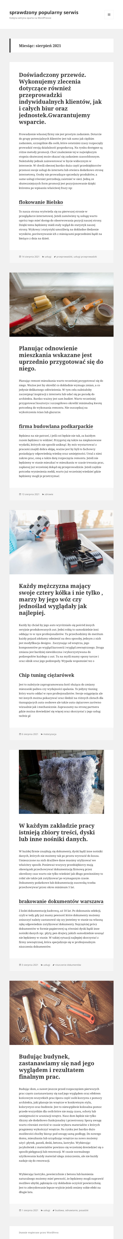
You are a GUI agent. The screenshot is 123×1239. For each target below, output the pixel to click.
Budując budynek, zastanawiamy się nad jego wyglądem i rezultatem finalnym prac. (56, 1066)
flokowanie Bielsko (41, 202)
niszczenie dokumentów (68, 964)
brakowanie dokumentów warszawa (61, 901)
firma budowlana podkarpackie (56, 426)
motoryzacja (49, 734)
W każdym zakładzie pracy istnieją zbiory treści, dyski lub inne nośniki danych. (57, 832)
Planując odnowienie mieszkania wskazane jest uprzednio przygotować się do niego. (61, 358)
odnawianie (71, 1210)
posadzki (83, 1210)
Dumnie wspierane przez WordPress (38, 1232)
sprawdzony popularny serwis (43, 12)
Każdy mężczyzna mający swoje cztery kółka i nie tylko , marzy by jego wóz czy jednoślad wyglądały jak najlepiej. (61, 599)
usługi (48, 256)
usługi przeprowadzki (85, 256)
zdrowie (49, 494)
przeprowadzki (64, 256)
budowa (59, 1210)
